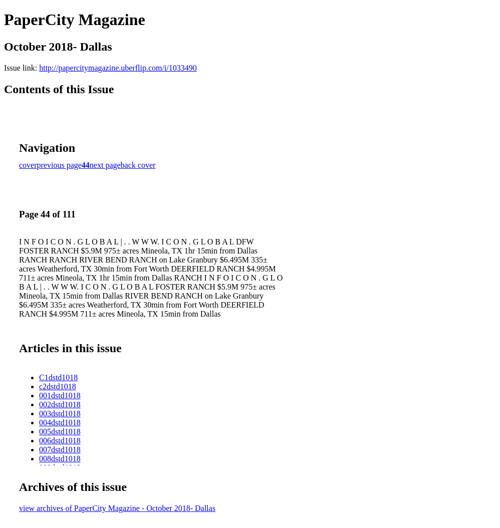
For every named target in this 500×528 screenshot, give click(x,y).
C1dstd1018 (58, 377)
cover (28, 165)
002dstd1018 (60, 404)
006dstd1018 (60, 440)
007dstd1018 (60, 449)
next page (105, 165)
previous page (59, 165)
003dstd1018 (60, 413)
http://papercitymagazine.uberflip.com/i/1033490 (118, 68)
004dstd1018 (60, 422)
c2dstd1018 (57, 386)
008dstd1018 (60, 458)
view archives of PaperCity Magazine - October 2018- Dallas (117, 508)
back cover (138, 165)
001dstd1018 (60, 395)
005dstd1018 (60, 431)
